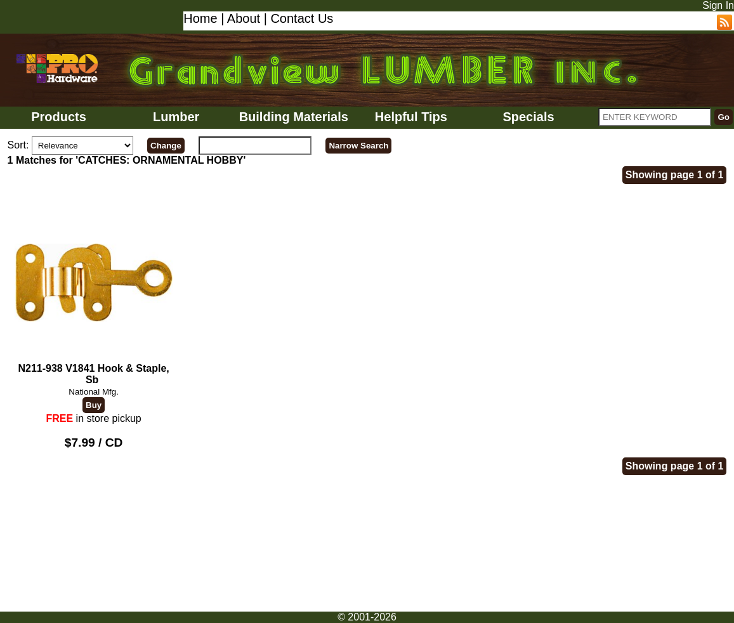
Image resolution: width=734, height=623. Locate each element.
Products (58, 117)
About (243, 18)
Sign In (718, 5)
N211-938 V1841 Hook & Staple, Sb (94, 293)
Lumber (176, 117)
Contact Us (301, 18)
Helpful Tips (411, 117)
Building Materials (293, 117)
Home (200, 18)
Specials (528, 117)
